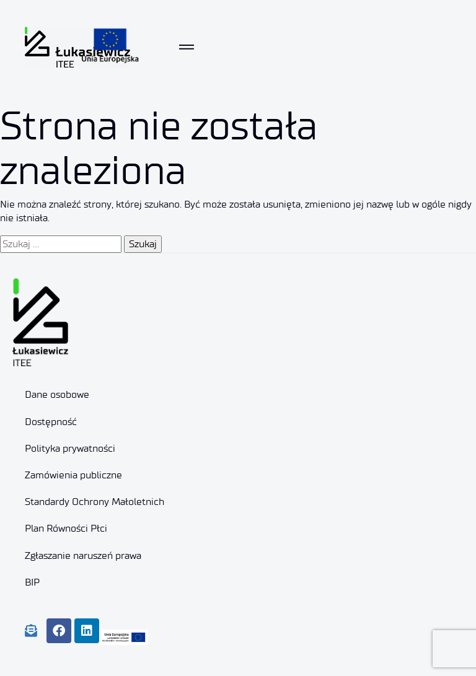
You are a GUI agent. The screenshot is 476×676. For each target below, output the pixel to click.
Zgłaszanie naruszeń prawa (83, 555)
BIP (32, 582)
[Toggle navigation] (186, 47)
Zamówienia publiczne (73, 475)
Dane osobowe (57, 394)
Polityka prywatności (70, 448)
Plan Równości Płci (66, 528)
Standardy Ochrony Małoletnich (94, 501)
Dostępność (51, 422)
